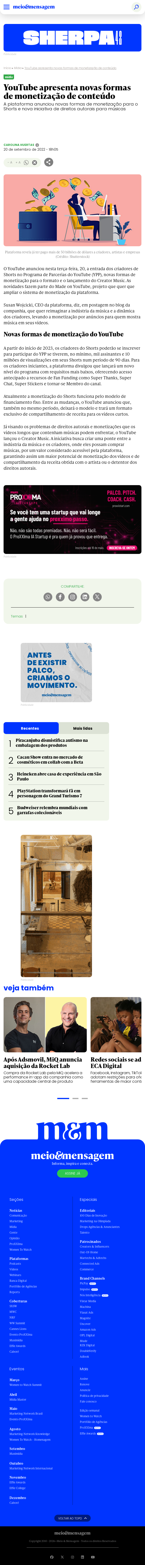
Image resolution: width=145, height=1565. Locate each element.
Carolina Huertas (19, 145)
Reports (15, 1292)
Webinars (15, 1275)
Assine (84, 1379)
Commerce (87, 1269)
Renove (84, 1384)
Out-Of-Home (89, 1252)
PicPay (84, 1283)
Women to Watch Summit (26, 1385)
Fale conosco (88, 1401)
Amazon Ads (88, 1330)
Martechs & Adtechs (93, 1258)
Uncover (85, 1324)
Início (7, 68)
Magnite (85, 1318)
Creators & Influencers (94, 1247)
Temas (17, 616)
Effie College (17, 1488)
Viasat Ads (86, 1312)
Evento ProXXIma (21, 1335)
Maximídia (16, 1340)
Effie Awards (17, 1346)
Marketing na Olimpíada (95, 1221)
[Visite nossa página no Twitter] (62, 1557)
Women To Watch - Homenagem (30, 1440)
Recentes (30, 728)
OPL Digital (87, 1335)
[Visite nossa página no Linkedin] (82, 1557)
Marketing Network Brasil (26, 1414)
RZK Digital (87, 1345)
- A (10, 162)
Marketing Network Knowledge (30, 1434)
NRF (12, 1317)
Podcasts (15, 1264)
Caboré (14, 1352)
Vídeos (14, 1269)
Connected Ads (89, 1264)
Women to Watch (91, 1416)
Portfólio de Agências (23, 1286)
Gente (13, 1233)
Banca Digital (18, 1281)
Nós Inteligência (90, 1295)
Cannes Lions (18, 1329)
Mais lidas (82, 728)
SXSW (13, 1306)
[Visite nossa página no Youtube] (93, 1557)
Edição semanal (89, 1410)
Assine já (72, 1173)
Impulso (85, 1289)
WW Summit (17, 1323)
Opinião (14, 1238)
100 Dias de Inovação (93, 1215)
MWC (13, 1312)
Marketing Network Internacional (31, 1468)
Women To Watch (21, 1250)
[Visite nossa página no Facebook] (51, 1557)
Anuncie (85, 1390)
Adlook (84, 1357)
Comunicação (18, 1215)
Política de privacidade (94, 1396)
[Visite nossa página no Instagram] (72, 1557)
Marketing (16, 1221)
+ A (17, 162)
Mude (83, 1341)
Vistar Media (88, 1301)
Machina (85, 1307)
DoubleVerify (88, 1351)
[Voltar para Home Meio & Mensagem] (39, 7)
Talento (84, 1233)
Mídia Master (18, 1400)
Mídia (18, 68)
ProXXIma (16, 1244)
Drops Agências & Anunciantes (100, 1227)
